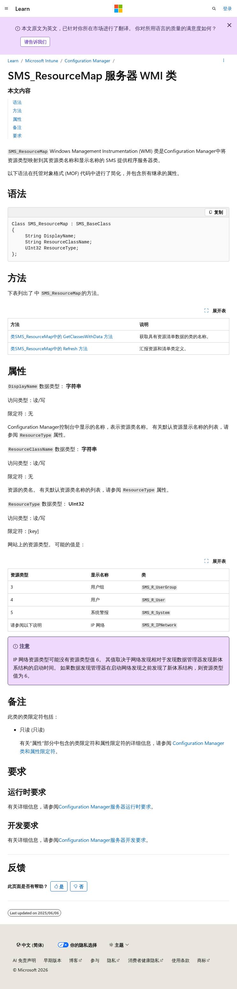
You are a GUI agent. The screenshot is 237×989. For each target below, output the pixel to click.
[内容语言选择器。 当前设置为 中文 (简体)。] (30, 945)
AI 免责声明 (24, 960)
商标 (201, 960)
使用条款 (181, 960)
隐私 (111, 960)
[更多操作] (223, 61)
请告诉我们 (35, 42)
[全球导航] (6, 8)
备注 (17, 127)
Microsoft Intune (41, 61)
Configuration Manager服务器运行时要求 (105, 806)
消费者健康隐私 (143, 960)
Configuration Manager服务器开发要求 (102, 839)
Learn (13, 61)
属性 (17, 119)
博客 (73, 960)
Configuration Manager (87, 61)
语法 (17, 102)
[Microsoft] (118, 8)
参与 (94, 960)
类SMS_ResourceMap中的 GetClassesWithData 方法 (62, 336)
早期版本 (52, 960)
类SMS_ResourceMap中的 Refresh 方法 (49, 348)
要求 (17, 136)
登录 (227, 8)
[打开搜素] (214, 8)
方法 (17, 110)
